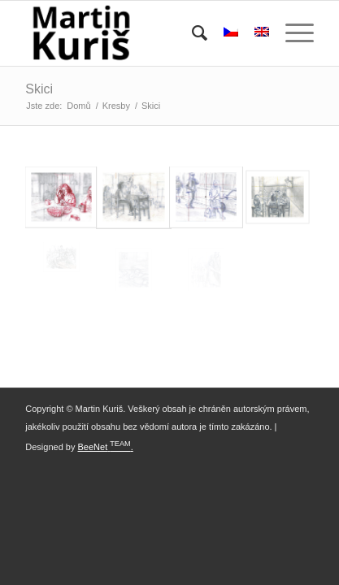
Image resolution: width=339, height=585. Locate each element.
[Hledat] (191, 33)
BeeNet (93, 447)
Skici (39, 89)
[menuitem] (191, 33)
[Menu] (291, 33)
